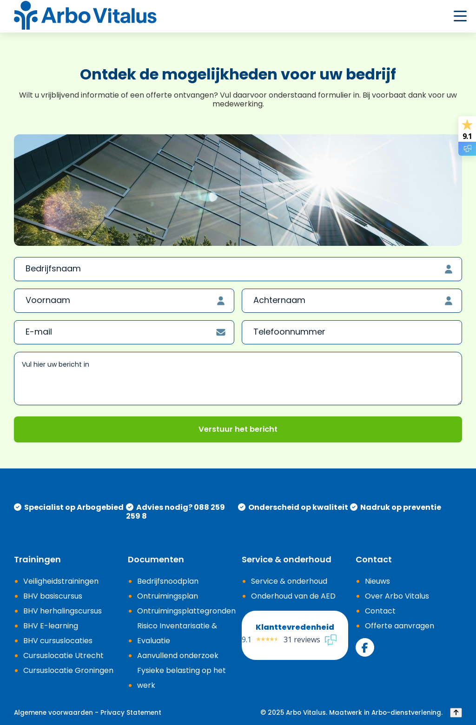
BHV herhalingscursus (62, 611)
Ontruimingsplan (167, 596)
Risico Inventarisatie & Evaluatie (177, 633)
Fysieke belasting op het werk (181, 678)
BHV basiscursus (52, 596)
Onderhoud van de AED (293, 596)
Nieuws (377, 581)
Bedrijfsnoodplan (167, 581)
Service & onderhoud (289, 581)
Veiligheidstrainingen (61, 581)
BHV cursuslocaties (58, 640)
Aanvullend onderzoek (177, 655)
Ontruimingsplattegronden (186, 611)
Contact (380, 611)
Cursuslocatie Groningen (68, 670)
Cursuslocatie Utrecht (63, 655)
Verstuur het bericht (238, 429)
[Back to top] (456, 713)
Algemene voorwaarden (53, 713)
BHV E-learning (50, 625)
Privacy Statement (130, 713)
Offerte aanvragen (399, 625)
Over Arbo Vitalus (397, 596)
